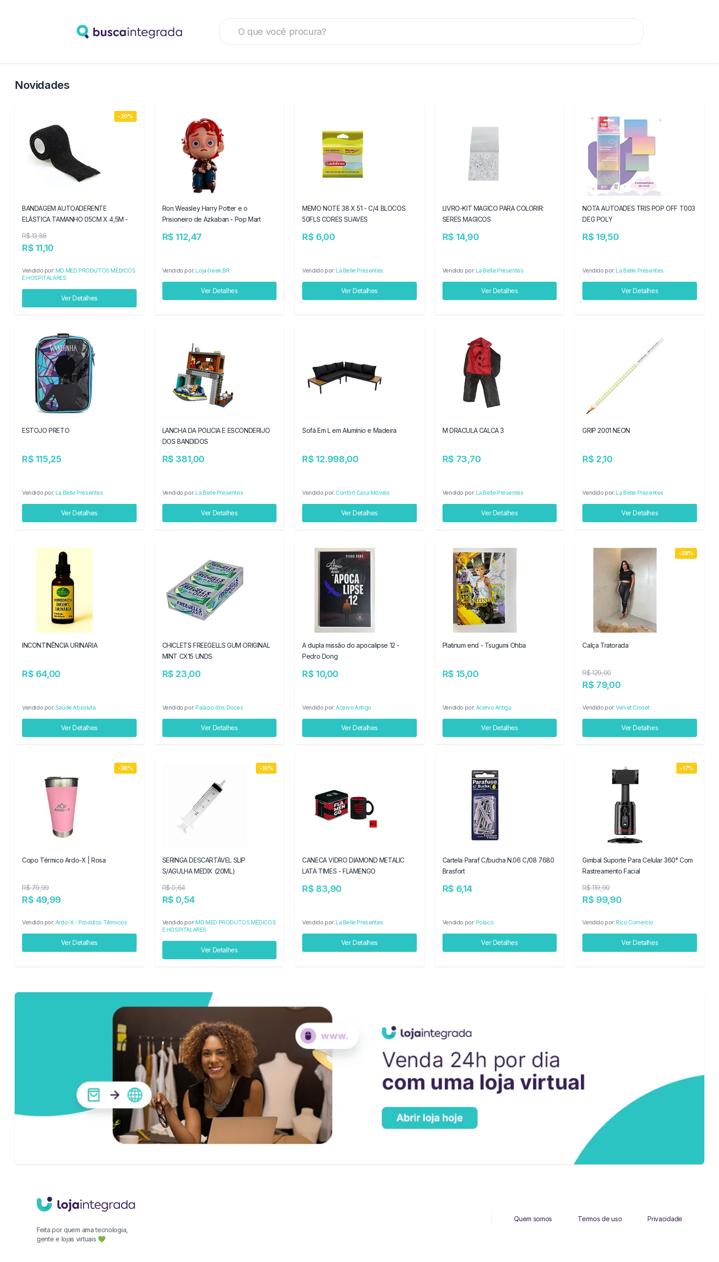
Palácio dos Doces (219, 707)
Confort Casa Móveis (362, 492)
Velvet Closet (633, 707)
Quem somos (533, 1219)
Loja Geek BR (212, 270)
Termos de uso (600, 1219)
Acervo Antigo (353, 707)
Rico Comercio (634, 922)
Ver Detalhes (79, 298)
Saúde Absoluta (75, 707)
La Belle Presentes (359, 270)
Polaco (485, 922)
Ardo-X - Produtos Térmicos (91, 922)
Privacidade (664, 1219)
